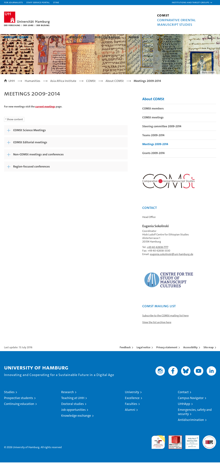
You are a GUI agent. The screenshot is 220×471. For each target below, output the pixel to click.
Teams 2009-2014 (153, 144)
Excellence (132, 406)
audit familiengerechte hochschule (158, 449)
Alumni (130, 418)
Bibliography (107, 37)
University (132, 401)
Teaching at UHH (72, 406)
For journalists (13, 2)
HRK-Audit (191, 445)
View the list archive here (156, 331)
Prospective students (18, 406)
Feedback (125, 356)
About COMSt (16, 37)
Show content (15, 128)
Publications (49, 37)
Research (67, 401)
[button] (192, 2)
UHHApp (184, 412)
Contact (183, 401)
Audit (171, 445)
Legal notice (143, 356)
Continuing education (19, 412)
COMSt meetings (153, 126)
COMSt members (153, 117)
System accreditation (209, 447)
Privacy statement (166, 356)
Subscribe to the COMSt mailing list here (165, 324)
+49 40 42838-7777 (157, 255)
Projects (78, 37)
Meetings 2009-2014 (155, 153)
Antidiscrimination (191, 428)
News (133, 37)
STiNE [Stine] (56, 2)
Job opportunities (73, 418)
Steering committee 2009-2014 (161, 135)
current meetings (45, 115)
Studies (9, 401)
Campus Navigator (191, 406)
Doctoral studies (72, 412)
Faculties (131, 412)
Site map (208, 356)
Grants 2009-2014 (153, 161)
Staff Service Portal (38, 2)
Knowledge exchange (76, 424)
